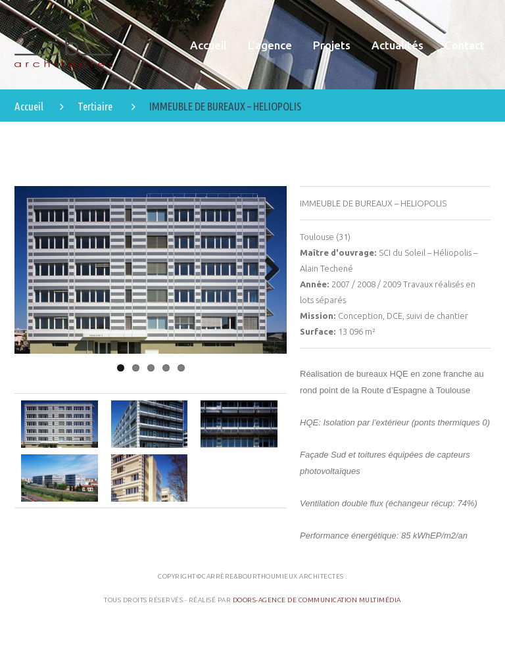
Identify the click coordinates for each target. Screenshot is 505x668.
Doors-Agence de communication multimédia (317, 600)
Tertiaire (95, 106)
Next (267, 270)
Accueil (28, 106)
